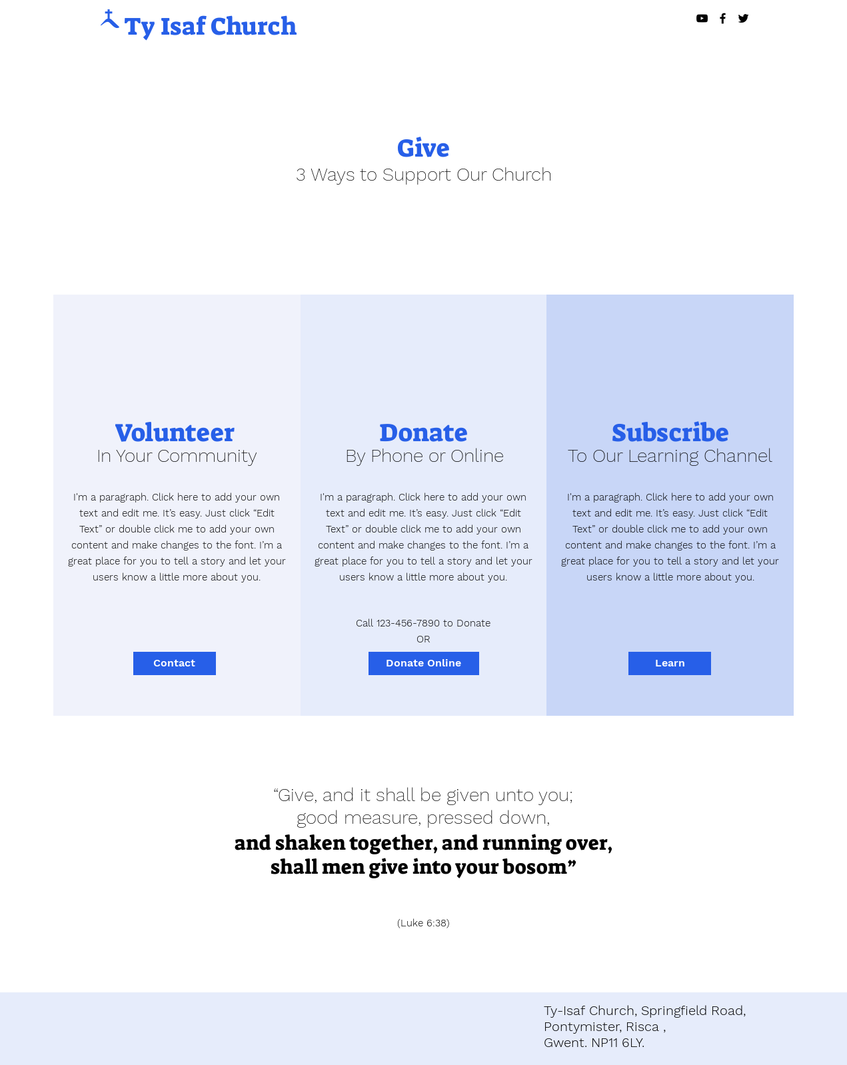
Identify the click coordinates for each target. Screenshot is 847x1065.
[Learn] (669, 663)
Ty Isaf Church (210, 26)
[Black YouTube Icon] (702, 18)
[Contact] (174, 663)
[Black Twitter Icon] (743, 18)
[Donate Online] (424, 663)
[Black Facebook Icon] (723, 18)
